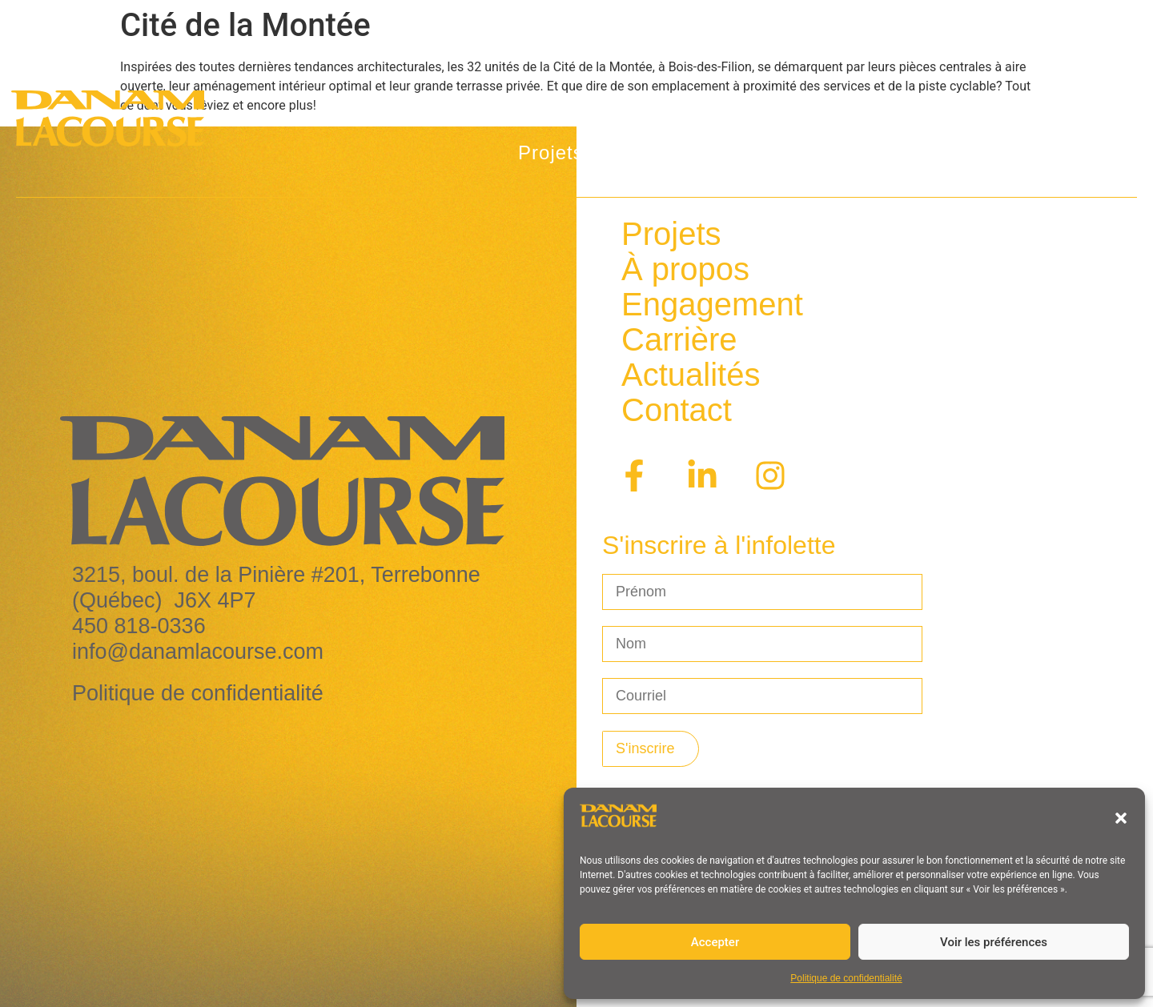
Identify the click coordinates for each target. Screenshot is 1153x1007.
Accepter (715, 942)
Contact (1056, 152)
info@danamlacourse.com (197, 652)
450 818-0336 (139, 626)
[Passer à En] (1082, 98)
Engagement (712, 304)
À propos (698, 153)
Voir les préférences (993, 942)
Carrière (994, 98)
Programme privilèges (886, 152)
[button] (1121, 818)
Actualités (880, 98)
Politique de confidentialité (846, 978)
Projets (564, 153)
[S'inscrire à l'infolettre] (650, 749)
